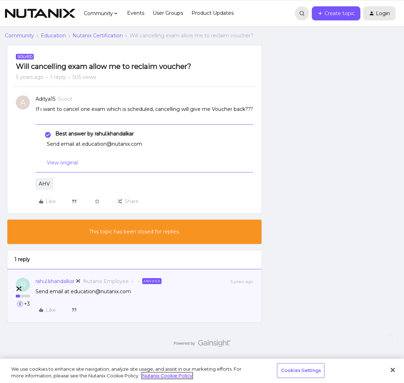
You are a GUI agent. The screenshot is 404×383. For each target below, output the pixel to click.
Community (19, 35)
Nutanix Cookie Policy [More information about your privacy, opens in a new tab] (167, 375)
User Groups (168, 13)
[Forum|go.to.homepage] (40, 13)
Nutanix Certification (97, 35)
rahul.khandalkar (55, 281)
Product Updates (212, 13)
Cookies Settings (301, 370)
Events (135, 13)
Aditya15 (45, 99)
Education (53, 35)
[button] (336, 13)
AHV (44, 184)
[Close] (392, 370)
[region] (202, 371)
